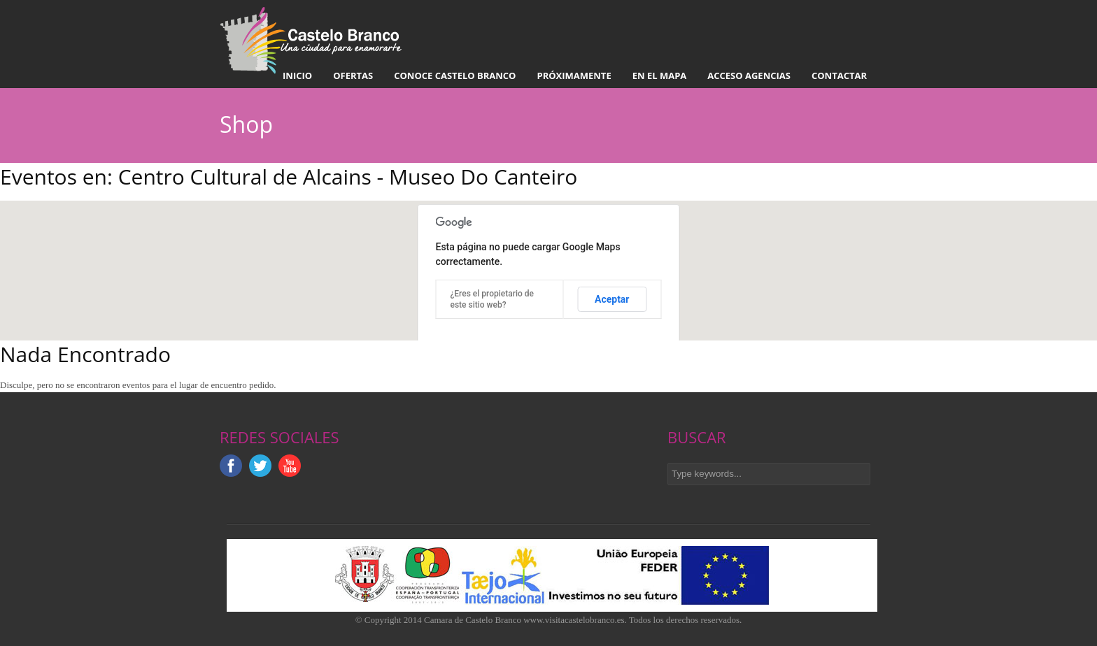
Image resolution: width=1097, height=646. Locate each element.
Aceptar (612, 299)
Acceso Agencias (749, 75)
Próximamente (574, 75)
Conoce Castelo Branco (455, 75)
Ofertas (353, 75)
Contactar (839, 75)
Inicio (297, 75)
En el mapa (659, 75)
